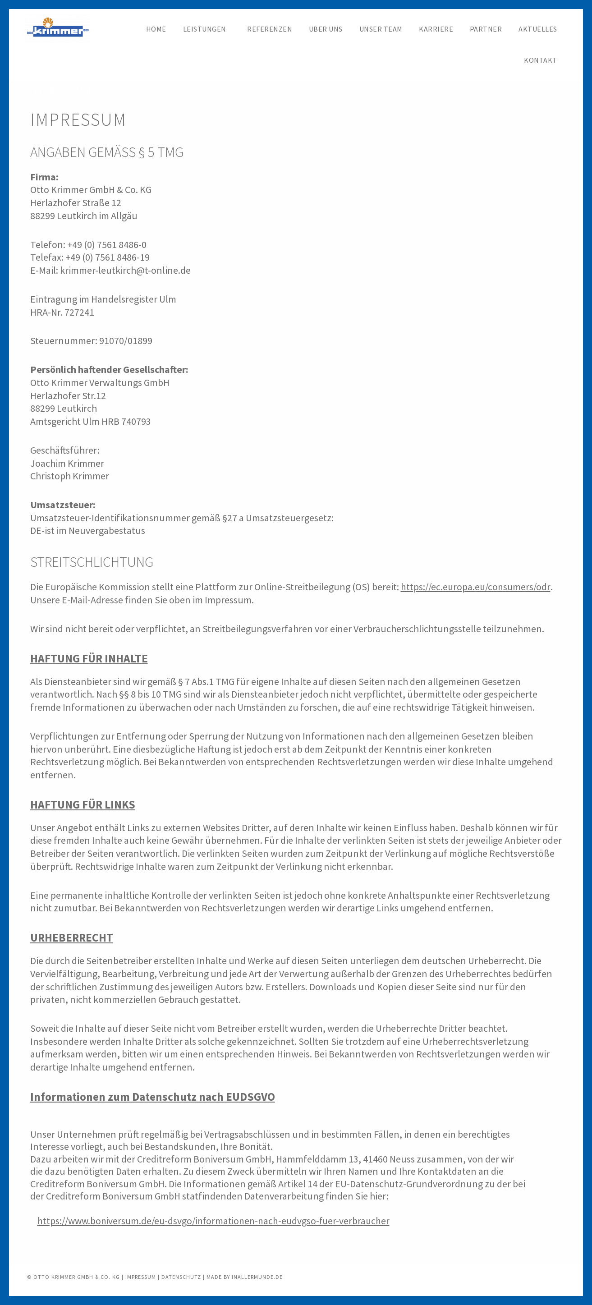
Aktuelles (539, 28)
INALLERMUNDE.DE (257, 1276)
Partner (490, 28)
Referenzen (286, 28)
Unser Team (391, 28)
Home (179, 28)
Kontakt (542, 59)
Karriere (444, 28)
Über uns (339, 28)
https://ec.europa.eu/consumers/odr (477, 586)
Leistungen (224, 28)
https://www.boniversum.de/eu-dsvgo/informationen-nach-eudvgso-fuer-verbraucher (218, 1220)
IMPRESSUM (140, 1276)
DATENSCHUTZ (181, 1276)
